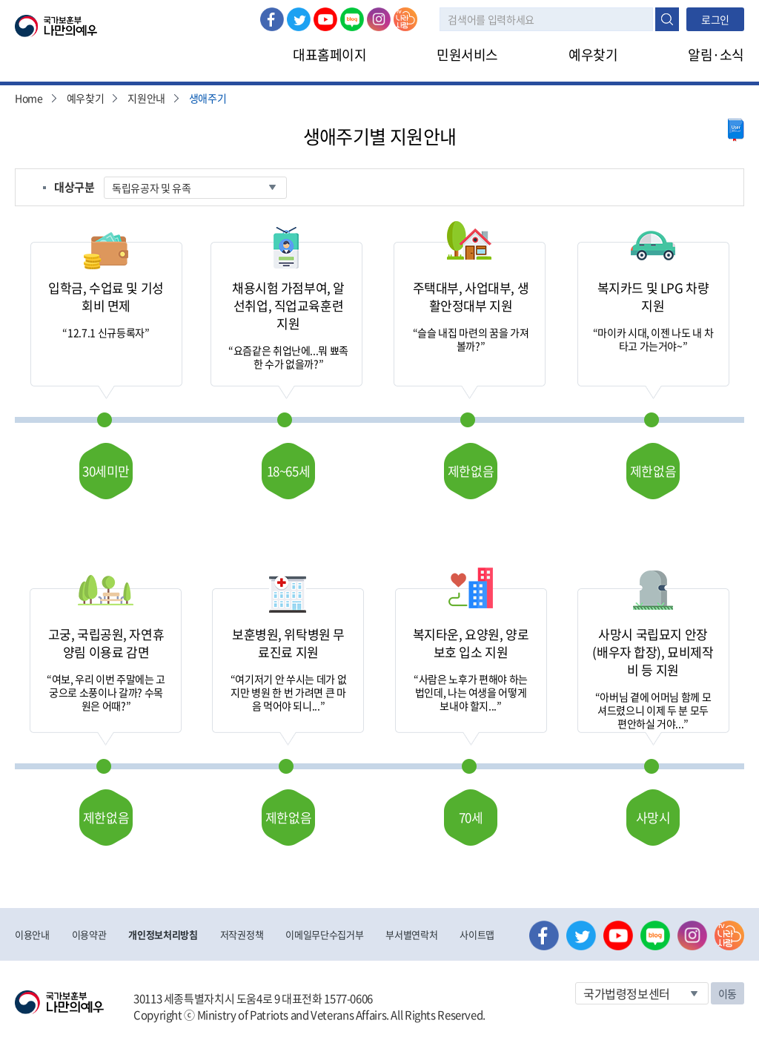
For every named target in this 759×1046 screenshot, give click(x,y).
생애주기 (208, 98)
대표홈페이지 (329, 55)
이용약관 (89, 934)
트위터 (299, 19)
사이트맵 (477, 934)
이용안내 (32, 934)
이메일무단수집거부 (324, 934)
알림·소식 (716, 55)
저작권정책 (241, 934)
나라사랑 (405, 19)
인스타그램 (379, 19)
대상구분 (74, 187)
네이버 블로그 (352, 19)
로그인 (715, 19)
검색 (667, 19)
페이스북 (272, 19)
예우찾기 (593, 55)
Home (29, 98)
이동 (727, 993)
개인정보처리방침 (162, 934)
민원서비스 (467, 55)
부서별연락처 (411, 934)
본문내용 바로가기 (0, 0)
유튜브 (325, 19)
